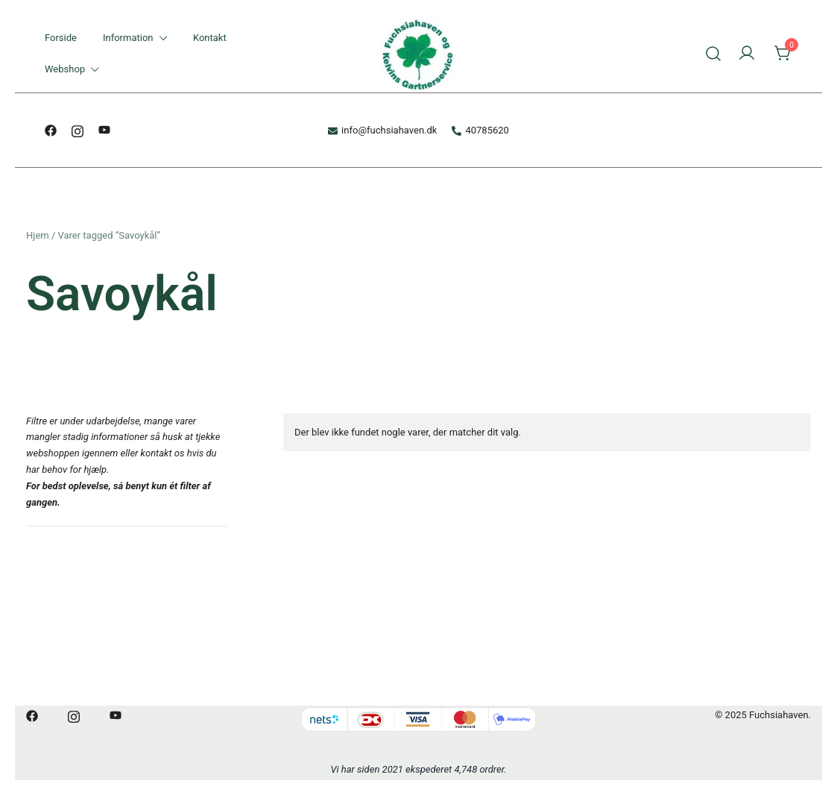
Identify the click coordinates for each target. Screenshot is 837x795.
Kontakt (210, 37)
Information (128, 37)
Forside (61, 37)
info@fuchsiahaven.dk (382, 130)
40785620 (480, 130)
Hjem (37, 235)
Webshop (65, 69)
